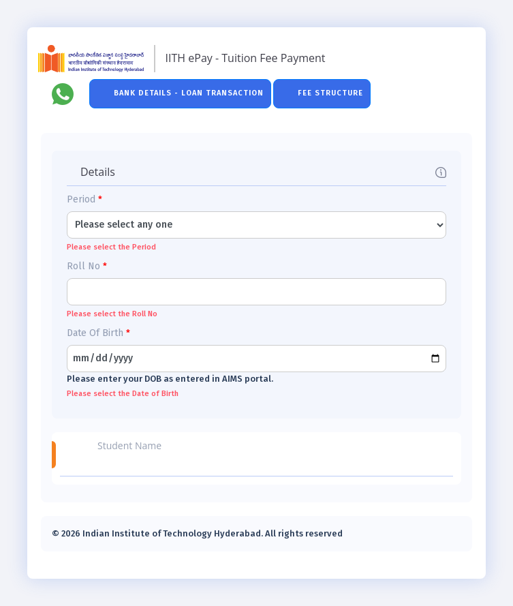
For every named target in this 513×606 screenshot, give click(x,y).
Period (84, 199)
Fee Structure (330, 93)
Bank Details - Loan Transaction (189, 93)
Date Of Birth (98, 333)
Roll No (87, 266)
